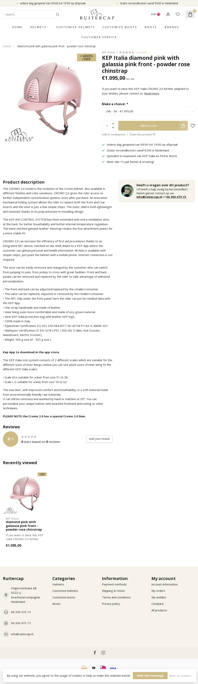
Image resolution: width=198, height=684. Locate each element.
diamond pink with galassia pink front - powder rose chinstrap (56, 46)
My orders (158, 591)
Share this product (142, 134)
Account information (164, 584)
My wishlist (158, 597)
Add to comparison (113, 134)
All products (159, 610)
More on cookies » (180, 675)
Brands (172, 27)
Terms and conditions (116, 597)
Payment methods (114, 584)
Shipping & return (113, 591)
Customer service (99, 37)
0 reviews (141, 52)
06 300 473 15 (176, 197)
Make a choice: (115, 104)
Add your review (99, 439)
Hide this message (150, 675)
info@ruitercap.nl (149, 197)
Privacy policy (111, 604)
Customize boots (119, 27)
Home (17, 27)
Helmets (38, 27)
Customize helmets (75, 27)
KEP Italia (108, 52)
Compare (157, 604)
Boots (151, 27)
